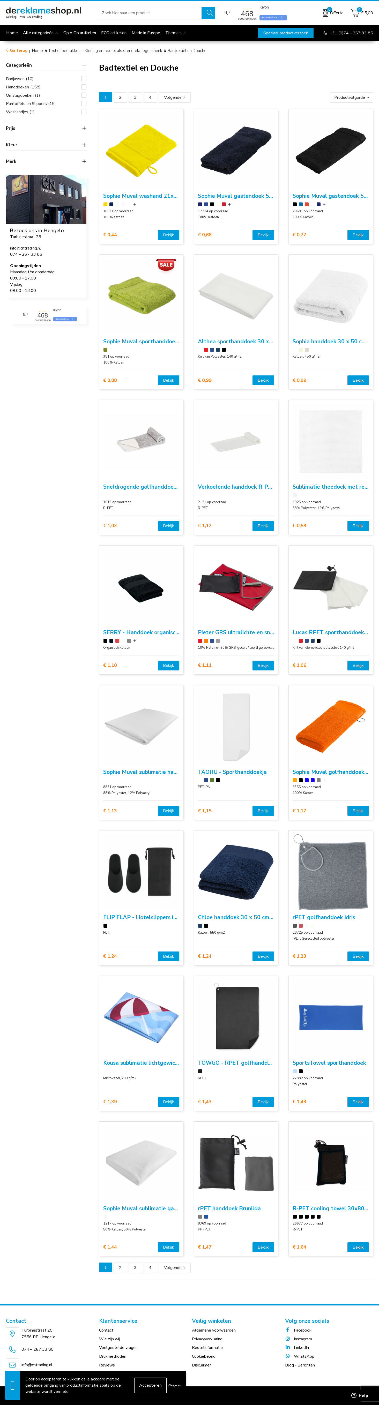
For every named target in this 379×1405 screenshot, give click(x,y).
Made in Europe (146, 33)
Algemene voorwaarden (214, 1330)
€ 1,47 (205, 1247)
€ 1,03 (110, 526)
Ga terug (18, 50)
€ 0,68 (205, 235)
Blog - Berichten (300, 1365)
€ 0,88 (110, 380)
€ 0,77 (299, 235)
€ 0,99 (205, 380)
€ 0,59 (299, 526)
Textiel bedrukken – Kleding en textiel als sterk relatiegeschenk (105, 51)
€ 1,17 (299, 811)
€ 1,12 (205, 526)
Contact (106, 1330)
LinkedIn (297, 1347)
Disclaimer (201, 1365)
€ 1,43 (205, 1102)
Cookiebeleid (203, 1356)
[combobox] (150, 13)
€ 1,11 (205, 665)
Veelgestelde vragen (118, 1347)
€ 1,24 (110, 956)
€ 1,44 (110, 1247)
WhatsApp (299, 1356)
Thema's (173, 33)
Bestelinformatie (207, 1347)
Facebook (298, 1330)
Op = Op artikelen (79, 33)
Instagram (298, 1339)
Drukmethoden (112, 1356)
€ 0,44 (110, 235)
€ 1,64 (299, 1247)
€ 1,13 (110, 811)
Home (37, 51)
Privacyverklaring (207, 1339)
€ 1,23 (299, 956)
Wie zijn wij (109, 1339)
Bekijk (168, 235)
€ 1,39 (110, 1102)
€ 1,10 (110, 665)
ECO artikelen (114, 33)
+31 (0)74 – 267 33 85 (351, 33)
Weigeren (174, 1385)
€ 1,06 (299, 665)
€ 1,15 (205, 811)
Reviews (107, 1365)
